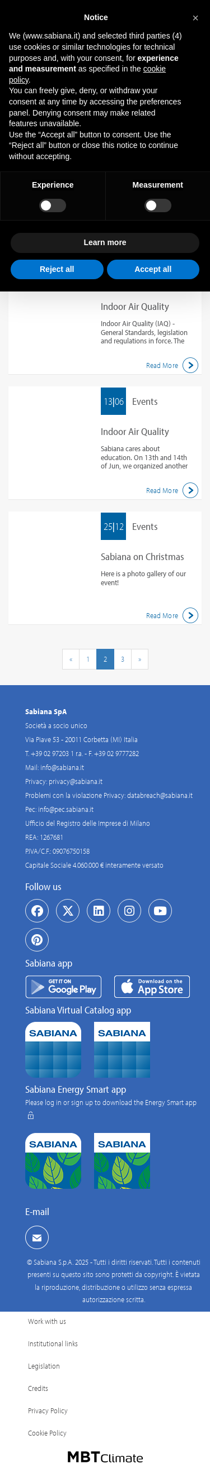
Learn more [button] (104, 242)
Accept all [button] (152, 269)
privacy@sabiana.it (75, 781)
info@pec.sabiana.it (66, 809)
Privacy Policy (48, 1410)
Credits (38, 1388)
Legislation (44, 1366)
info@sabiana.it (62, 767)
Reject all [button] (57, 269)
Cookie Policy (47, 1433)
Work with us (47, 1321)
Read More (174, 365)
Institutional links (53, 1343)
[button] (195, 18)
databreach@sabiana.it (160, 795)
